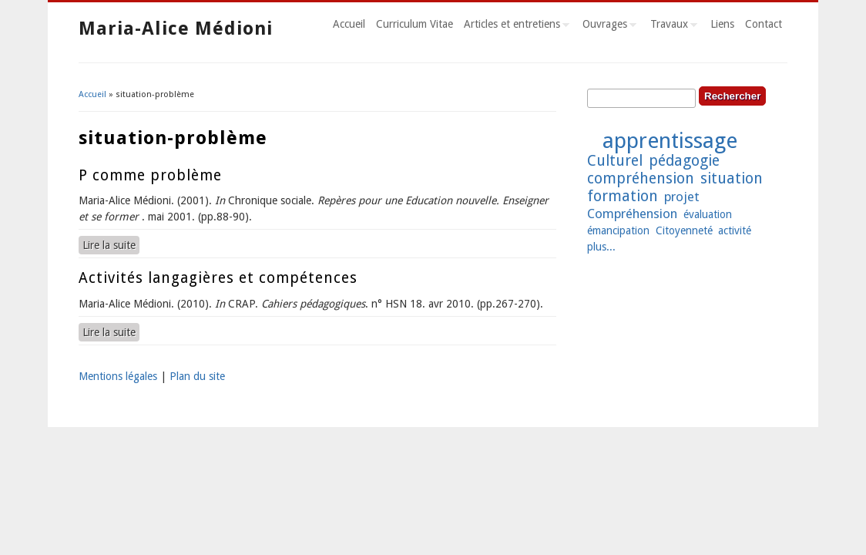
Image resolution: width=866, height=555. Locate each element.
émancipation (618, 230)
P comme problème (150, 175)
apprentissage (670, 140)
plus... (601, 246)
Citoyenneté (684, 230)
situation (731, 178)
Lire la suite (110, 244)
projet (682, 196)
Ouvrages (606, 26)
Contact (763, 24)
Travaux (671, 26)
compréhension (640, 178)
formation (622, 196)
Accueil (349, 24)
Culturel (615, 161)
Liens (722, 24)
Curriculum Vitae (414, 24)
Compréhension (632, 213)
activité (734, 230)
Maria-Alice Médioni (176, 28)
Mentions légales (118, 376)
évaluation (707, 214)
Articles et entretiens (513, 26)
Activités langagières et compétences (218, 278)
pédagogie (684, 161)
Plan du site (197, 376)
